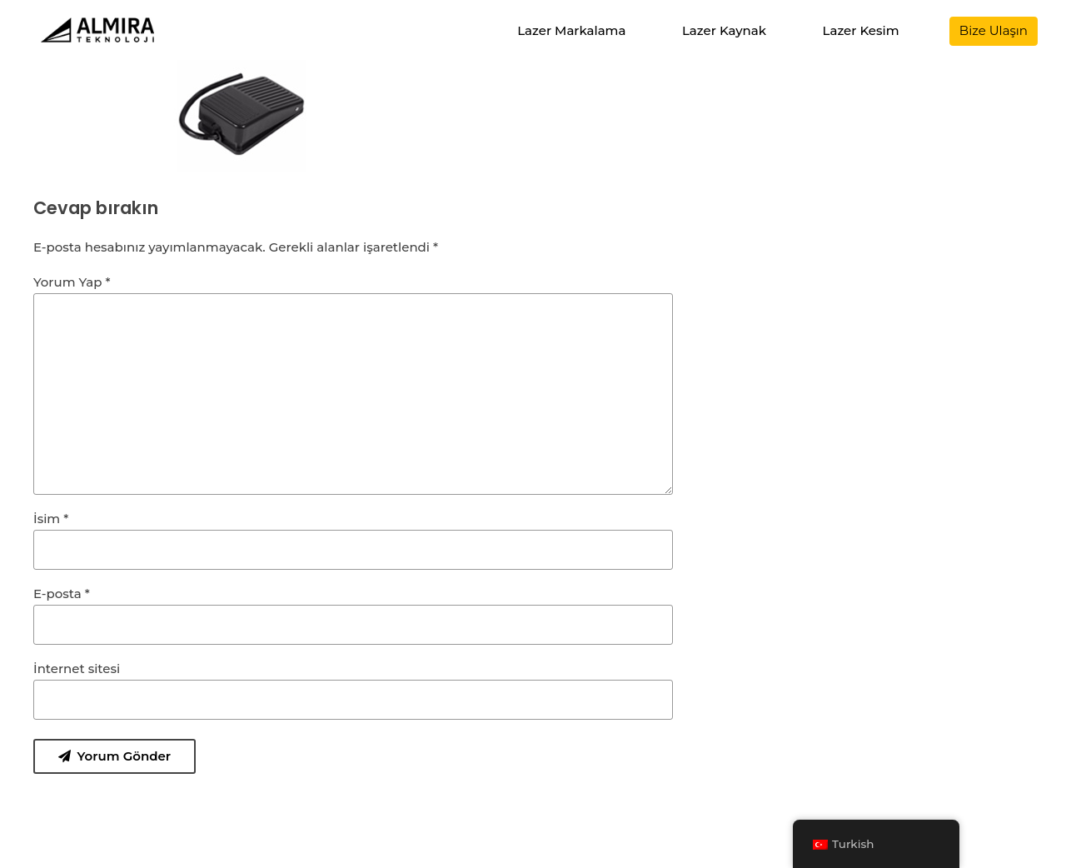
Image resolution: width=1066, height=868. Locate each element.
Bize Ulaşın (993, 30)
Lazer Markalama (571, 30)
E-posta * (61, 593)
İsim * (50, 518)
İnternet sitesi (76, 668)
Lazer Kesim (861, 30)
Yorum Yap (72, 282)
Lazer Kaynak (724, 30)
